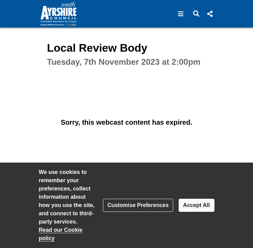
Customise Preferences (138, 205)
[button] (181, 13)
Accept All (196, 205)
